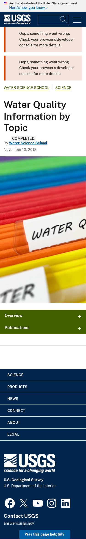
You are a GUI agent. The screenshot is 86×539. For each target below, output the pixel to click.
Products (17, 387)
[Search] (63, 19)
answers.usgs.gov (19, 523)
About (13, 422)
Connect (16, 410)
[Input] (53, 19)
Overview (13, 315)
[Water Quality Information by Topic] (43, 229)
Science (63, 88)
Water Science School (26, 88)
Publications (17, 327)
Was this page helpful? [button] (44, 534)
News (12, 399)
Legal (13, 434)
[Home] (17, 23)
